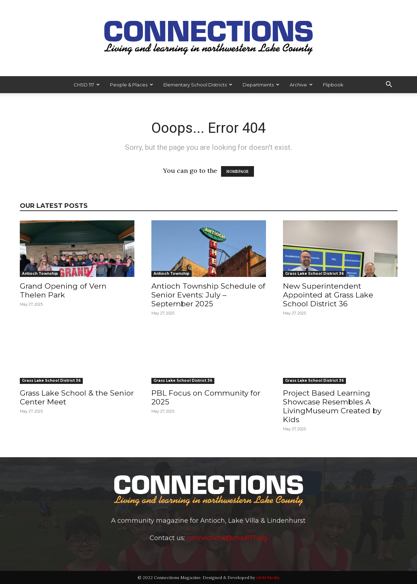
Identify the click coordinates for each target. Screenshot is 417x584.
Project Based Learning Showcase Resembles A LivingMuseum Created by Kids (332, 406)
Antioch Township (40, 273)
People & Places (131, 84)
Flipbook (333, 84)
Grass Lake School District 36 (314, 273)
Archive (301, 84)
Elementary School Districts (197, 84)
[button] (389, 84)
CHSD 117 (87, 84)
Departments (261, 84)
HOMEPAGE (237, 171)
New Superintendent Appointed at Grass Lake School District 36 (328, 295)
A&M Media (267, 577)
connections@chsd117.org (227, 538)
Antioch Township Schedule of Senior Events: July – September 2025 (208, 295)
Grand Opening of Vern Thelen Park (63, 290)
